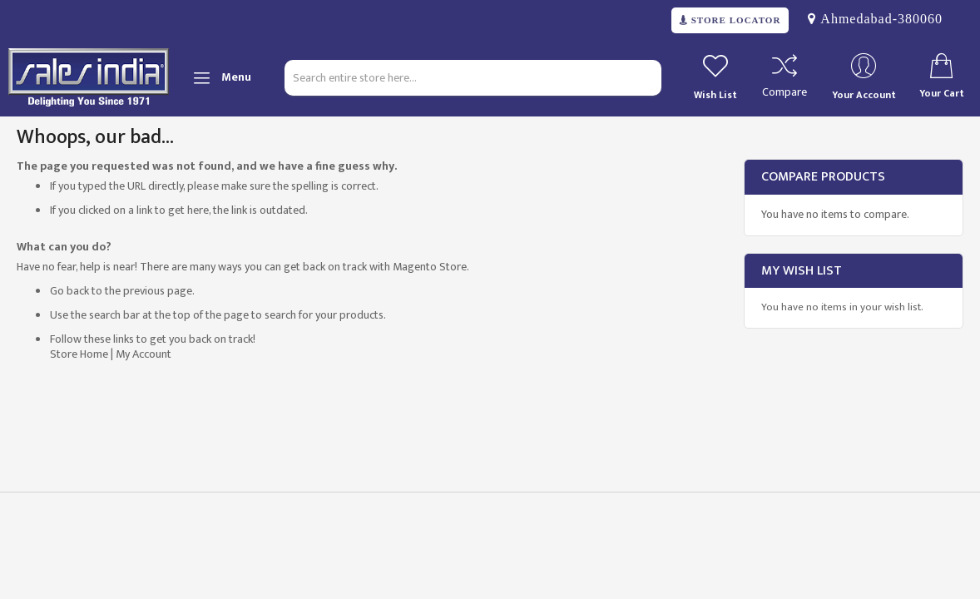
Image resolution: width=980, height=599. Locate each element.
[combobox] (473, 78)
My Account (143, 354)
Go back (69, 290)
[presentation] (134, 545)
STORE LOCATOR (734, 20)
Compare (784, 91)
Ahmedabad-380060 (879, 18)
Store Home (79, 354)
